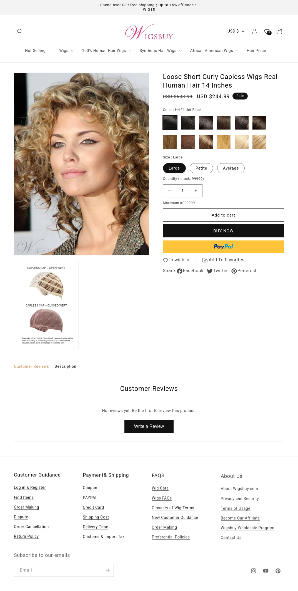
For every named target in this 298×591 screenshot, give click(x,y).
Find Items (24, 503)
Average (231, 168)
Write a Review (149, 426)
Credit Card (93, 514)
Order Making (26, 513)
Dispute (21, 522)
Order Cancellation (31, 532)
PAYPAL (90, 504)
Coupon (90, 494)
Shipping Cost (96, 524)
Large (174, 168)
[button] (20, 31)
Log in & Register (30, 493)
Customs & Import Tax (104, 543)
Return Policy (26, 542)
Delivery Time (95, 534)
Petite (201, 168)
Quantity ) (183, 179)
